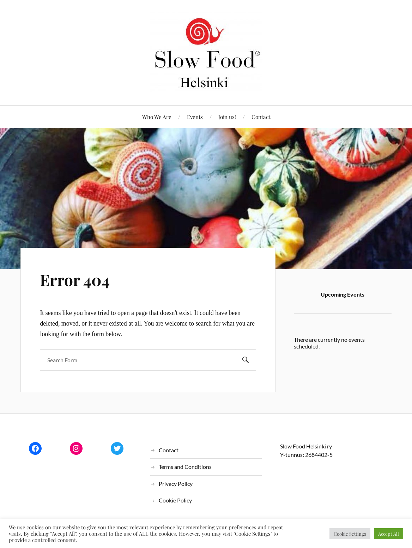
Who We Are (156, 116)
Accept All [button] (388, 534)
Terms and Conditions (185, 466)
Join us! (227, 116)
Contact (261, 116)
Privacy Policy (176, 483)
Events (195, 116)
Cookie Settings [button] (350, 534)
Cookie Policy (175, 500)
